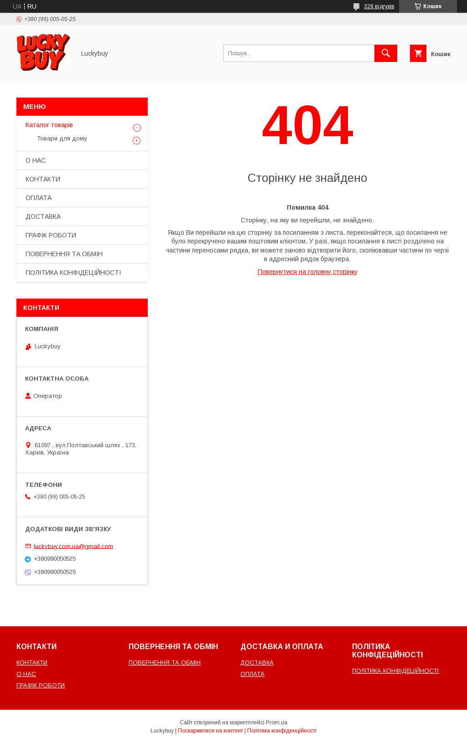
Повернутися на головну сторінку (308, 271)
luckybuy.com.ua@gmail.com (73, 545)
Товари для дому (62, 138)
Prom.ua (276, 722)
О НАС (36, 160)
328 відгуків (379, 6)
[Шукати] (385, 53)
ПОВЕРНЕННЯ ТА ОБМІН (64, 254)
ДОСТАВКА (43, 216)
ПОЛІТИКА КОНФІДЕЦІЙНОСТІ (73, 272)
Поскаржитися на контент (210, 731)
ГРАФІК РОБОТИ (51, 235)
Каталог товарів (49, 125)
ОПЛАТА (39, 197)
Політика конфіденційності (282, 731)
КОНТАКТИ (43, 179)
